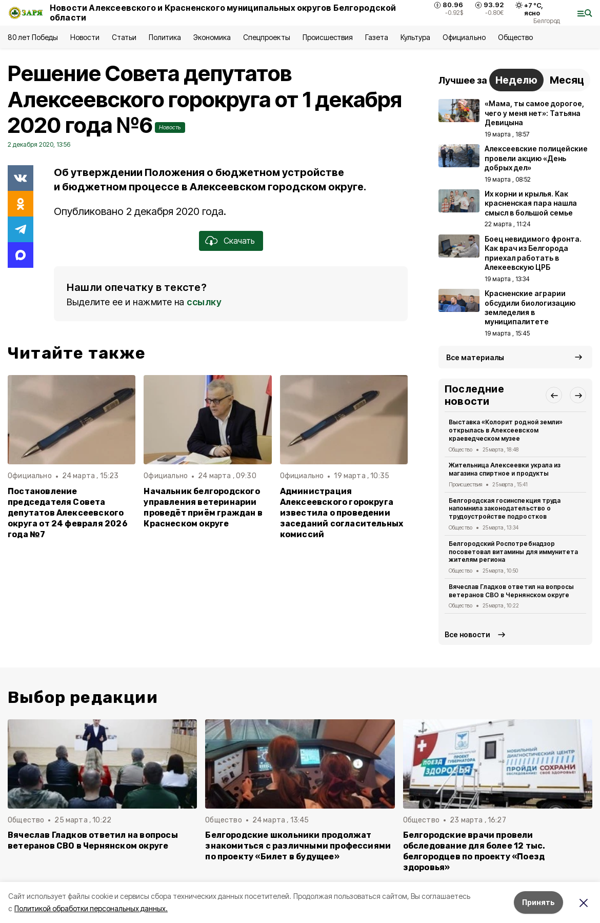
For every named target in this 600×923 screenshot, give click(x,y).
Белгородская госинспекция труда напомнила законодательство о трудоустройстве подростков (505, 509)
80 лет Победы (33, 37)
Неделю (516, 80)
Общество (515, 37)
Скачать (239, 240)
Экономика (212, 37)
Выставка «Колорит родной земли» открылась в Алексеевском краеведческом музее (506, 430)
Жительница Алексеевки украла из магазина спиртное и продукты (505, 469)
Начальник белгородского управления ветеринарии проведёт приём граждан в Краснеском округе (203, 507)
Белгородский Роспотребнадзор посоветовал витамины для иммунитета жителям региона (513, 552)
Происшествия (328, 37)
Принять (538, 902)
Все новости (467, 634)
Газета (376, 37)
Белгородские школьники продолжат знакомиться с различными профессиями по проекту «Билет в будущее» (298, 845)
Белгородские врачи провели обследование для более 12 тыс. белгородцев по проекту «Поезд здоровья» (474, 851)
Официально (464, 37)
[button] (554, 395)
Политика (165, 37)
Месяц (567, 80)
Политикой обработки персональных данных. (91, 908)
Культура (415, 37)
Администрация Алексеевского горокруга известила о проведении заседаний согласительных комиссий (342, 512)
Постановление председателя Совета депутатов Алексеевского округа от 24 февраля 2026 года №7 (68, 512)
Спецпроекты (266, 37)
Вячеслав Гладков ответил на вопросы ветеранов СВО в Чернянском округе (511, 591)
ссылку (204, 302)
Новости (84, 37)
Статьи (124, 37)
